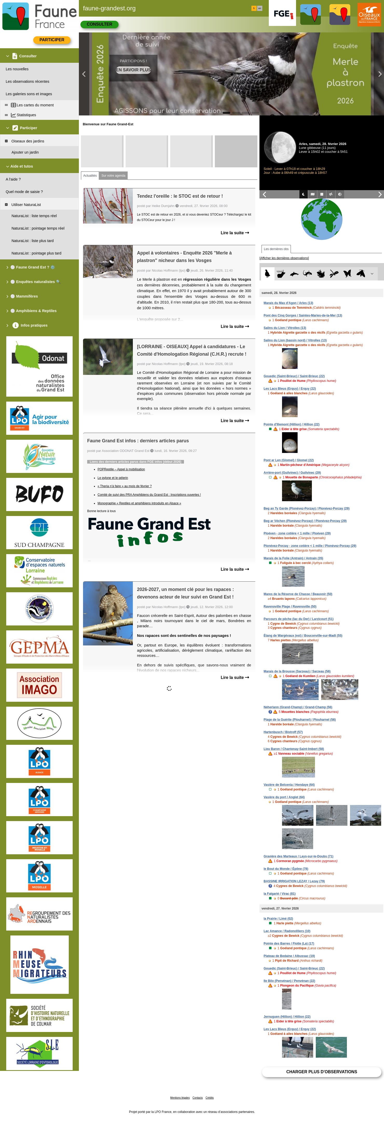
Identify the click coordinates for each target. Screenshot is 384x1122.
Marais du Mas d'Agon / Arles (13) (288, 303)
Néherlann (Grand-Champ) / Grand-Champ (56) (298, 707)
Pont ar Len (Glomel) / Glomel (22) (289, 460)
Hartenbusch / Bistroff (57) (283, 732)
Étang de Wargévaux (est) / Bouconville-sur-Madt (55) (303, 635)
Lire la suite (235, 233)
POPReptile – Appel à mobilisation (121, 469)
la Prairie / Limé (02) (278, 918)
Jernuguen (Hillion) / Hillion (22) (287, 1016)
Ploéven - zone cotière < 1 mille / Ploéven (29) (297, 533)
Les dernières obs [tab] (276, 249)
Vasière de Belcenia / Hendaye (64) (289, 785)
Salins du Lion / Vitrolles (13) (285, 328)
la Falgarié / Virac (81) (280, 894)
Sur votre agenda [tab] (113, 175)
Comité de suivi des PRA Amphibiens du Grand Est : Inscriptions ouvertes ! (149, 495)
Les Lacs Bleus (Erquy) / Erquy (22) (290, 388)
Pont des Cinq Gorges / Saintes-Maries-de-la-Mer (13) (303, 315)
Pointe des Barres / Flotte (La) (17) (289, 943)
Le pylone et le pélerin (113, 478)
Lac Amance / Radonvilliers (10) (287, 931)
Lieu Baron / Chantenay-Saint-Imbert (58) (294, 749)
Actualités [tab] (90, 175)
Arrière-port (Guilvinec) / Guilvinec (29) (292, 472)
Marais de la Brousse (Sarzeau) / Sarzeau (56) (297, 671)
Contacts (198, 1097)
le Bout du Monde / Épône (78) (286, 869)
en (259, 8)
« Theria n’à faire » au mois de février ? (125, 486)
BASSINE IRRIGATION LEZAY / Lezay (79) (294, 881)
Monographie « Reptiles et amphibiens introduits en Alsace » (139, 503)
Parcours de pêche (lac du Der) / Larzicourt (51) (298, 619)
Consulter (99, 24)
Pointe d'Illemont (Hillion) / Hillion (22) (292, 424)
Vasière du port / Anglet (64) (284, 797)
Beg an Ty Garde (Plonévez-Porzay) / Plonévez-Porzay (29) (306, 508)
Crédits (209, 1097)
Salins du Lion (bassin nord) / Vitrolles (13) (295, 340)
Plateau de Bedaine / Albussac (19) (289, 956)
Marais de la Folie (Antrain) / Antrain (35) (293, 558)
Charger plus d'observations (321, 1072)
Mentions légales (180, 1097)
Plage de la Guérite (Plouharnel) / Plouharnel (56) (300, 719)
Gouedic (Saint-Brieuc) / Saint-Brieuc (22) (294, 376)
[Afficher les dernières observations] (284, 258)
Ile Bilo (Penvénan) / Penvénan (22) (289, 981)
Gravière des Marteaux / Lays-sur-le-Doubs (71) (298, 856)
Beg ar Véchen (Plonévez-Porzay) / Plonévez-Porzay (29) (305, 521)
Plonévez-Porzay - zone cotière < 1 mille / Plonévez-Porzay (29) (310, 546)
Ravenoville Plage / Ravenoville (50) (290, 606)
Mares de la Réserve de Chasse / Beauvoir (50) (298, 594)
